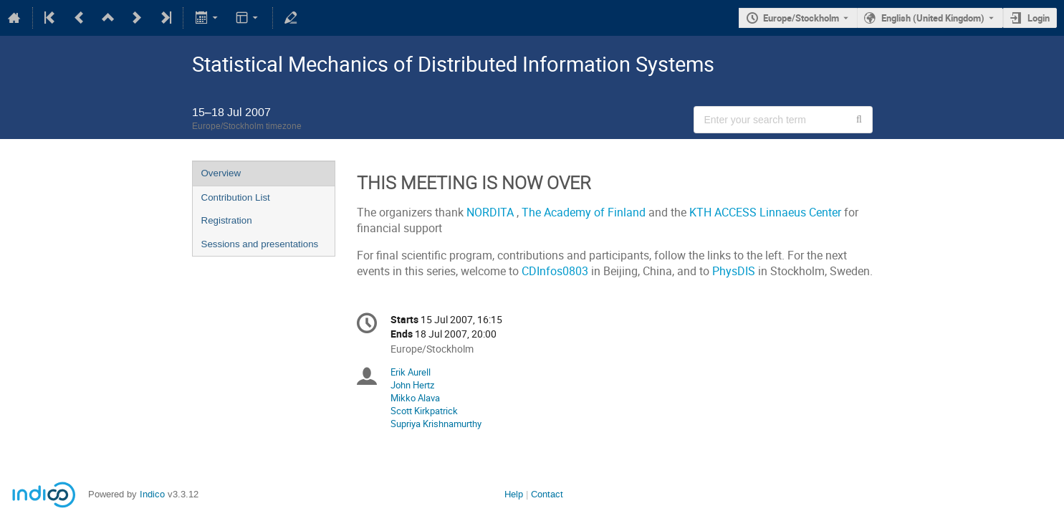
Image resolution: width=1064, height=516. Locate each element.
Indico (152, 494)
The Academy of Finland (585, 212)
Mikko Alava (415, 397)
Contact (547, 494)
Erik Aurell (410, 372)
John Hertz (412, 384)
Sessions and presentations (260, 244)
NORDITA (491, 212)
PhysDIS (733, 271)
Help (513, 494)
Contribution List (235, 197)
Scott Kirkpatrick (424, 410)
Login (1038, 17)
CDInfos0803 (555, 271)
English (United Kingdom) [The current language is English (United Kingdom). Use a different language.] (932, 17)
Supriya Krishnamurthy (435, 423)
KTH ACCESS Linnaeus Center (766, 212)
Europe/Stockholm (801, 17)
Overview (221, 173)
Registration (226, 220)
